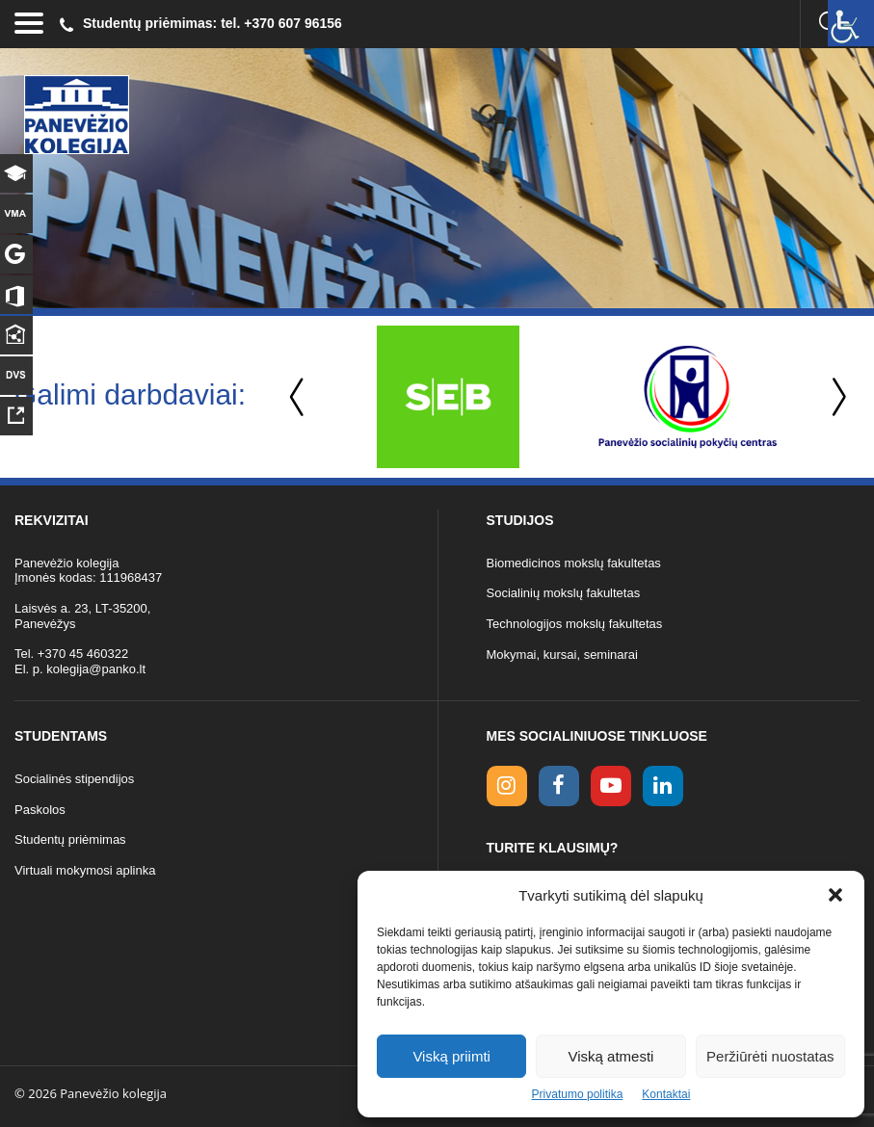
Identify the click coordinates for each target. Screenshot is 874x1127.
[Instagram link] (507, 786)
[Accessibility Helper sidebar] (851, 23)
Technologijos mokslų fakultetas (575, 623)
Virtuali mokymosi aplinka (84, 870)
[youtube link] (611, 786)
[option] (448, 397)
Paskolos (40, 809)
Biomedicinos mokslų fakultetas (574, 563)
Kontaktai (666, 1094)
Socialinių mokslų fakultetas (564, 593)
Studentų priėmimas (70, 839)
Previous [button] (299, 397)
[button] (835, 894)
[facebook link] (559, 786)
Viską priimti (451, 1056)
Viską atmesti (611, 1056)
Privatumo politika (577, 1094)
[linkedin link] (663, 786)
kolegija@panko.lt (96, 669)
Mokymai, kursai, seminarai (563, 654)
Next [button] (835, 397)
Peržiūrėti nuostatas (770, 1056)
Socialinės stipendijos (74, 779)
